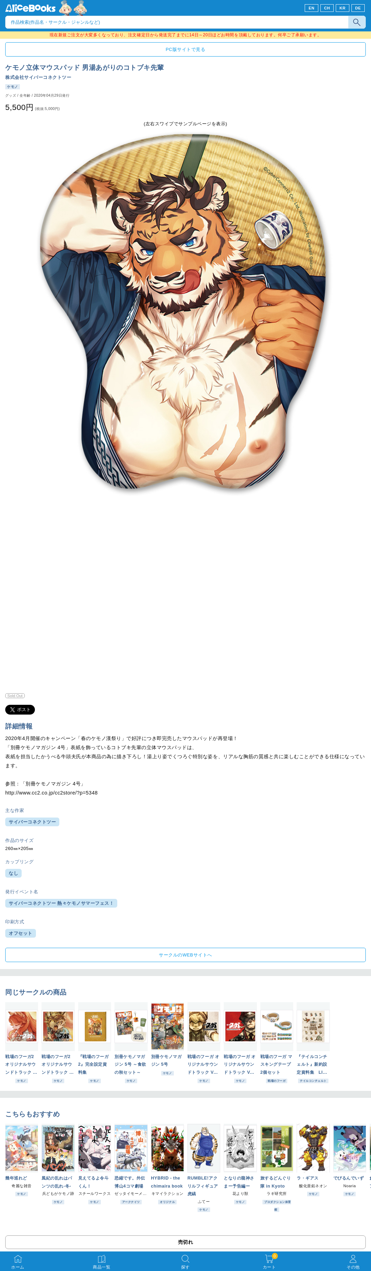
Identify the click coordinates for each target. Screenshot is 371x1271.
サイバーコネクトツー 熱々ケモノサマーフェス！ (61, 903)
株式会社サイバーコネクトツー (38, 77)
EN (311, 8)
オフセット (20, 933)
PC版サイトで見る (185, 49)
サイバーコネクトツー (32, 822)
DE (358, 8)
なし (13, 873)
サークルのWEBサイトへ (185, 955)
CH (327, 8)
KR (343, 8)
